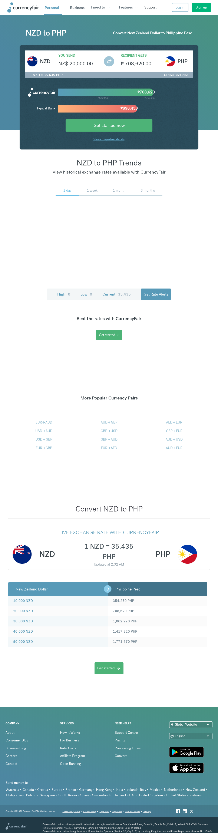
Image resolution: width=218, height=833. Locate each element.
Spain (84, 795)
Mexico (155, 789)
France (71, 789)
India (119, 789)
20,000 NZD (23, 611)
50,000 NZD (23, 641)
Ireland (131, 789)
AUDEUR (174, 448)
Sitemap (147, 811)
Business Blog (16, 748)
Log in (180, 7)
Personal (52, 7)
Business (77, 7)
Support (150, 7)
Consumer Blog (17, 740)
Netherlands (173, 789)
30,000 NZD (23, 621)
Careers (11, 756)
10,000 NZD (23, 601)
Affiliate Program (72, 756)
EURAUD (44, 422)
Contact (11, 763)
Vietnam (195, 795)
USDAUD (43, 431)
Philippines (14, 795)
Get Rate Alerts (156, 294)
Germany (86, 789)
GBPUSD (109, 431)
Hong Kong (104, 789)
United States (176, 795)
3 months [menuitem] (148, 190)
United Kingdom (151, 795)
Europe (57, 789)
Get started (109, 335)
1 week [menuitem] (92, 190)
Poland (31, 795)
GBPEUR (174, 431)
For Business (69, 740)
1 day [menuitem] (67, 190)
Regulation (117, 811)
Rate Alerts (68, 748)
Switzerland (101, 795)
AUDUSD (174, 439)
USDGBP (44, 439)
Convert (121, 756)
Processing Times (128, 748)
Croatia (42, 789)
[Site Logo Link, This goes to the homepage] (24, 7)
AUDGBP (109, 422)
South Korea (67, 795)
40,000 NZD (23, 631)
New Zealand (195, 789)
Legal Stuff (104, 811)
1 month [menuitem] (119, 190)
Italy (143, 789)
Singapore (47, 795)
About (10, 732)
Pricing (120, 740)
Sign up (201, 7)
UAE (132, 795)
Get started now (109, 125)
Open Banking (70, 763)
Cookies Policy (89, 811)
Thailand (119, 795)
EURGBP (44, 448)
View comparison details (109, 139)
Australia (12, 789)
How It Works (70, 732)
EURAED (109, 448)
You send (66, 55)
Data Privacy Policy (71, 811)
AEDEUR (174, 422)
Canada (28, 789)
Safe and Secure (132, 811)
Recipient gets (134, 55)
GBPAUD (109, 439)
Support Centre (126, 732)
